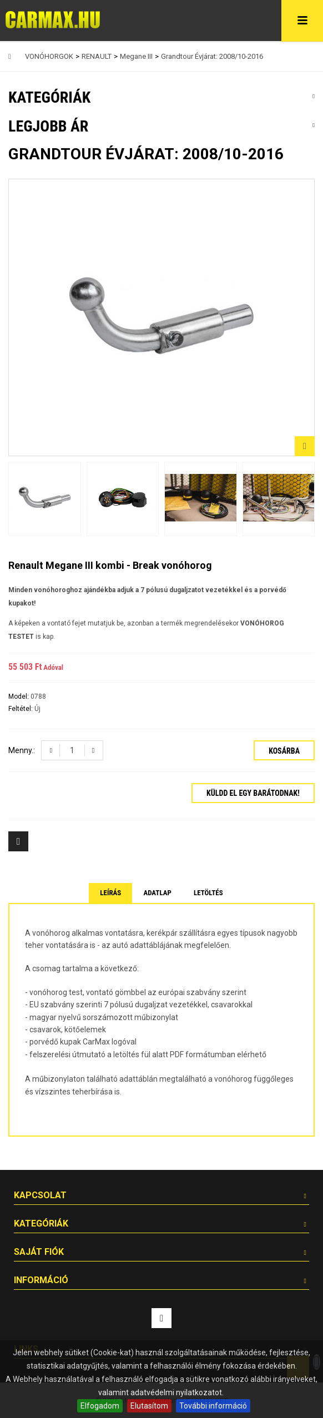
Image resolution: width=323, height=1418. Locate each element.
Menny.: (21, 750)
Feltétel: (21, 709)
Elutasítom (149, 1405)
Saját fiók (39, 1252)
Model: (19, 696)
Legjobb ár (48, 126)
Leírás (110, 893)
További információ (213, 1405)
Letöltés (208, 893)
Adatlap (157, 893)
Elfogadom (99, 1405)
